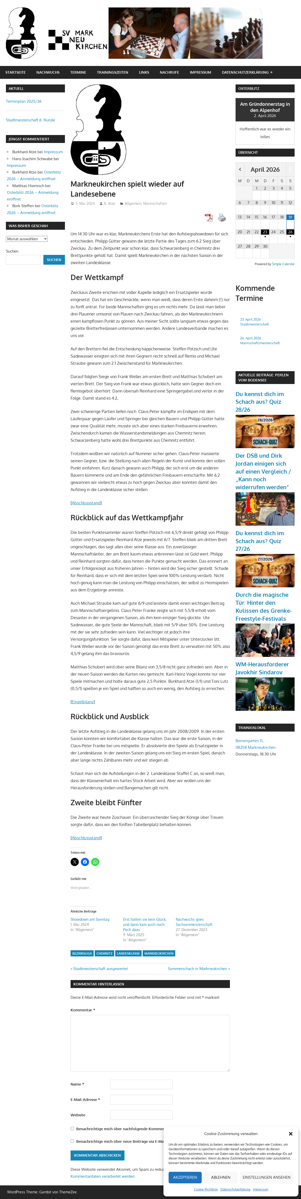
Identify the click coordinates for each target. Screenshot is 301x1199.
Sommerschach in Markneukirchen (197, 968)
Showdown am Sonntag (90, 919)
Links (144, 72)
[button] (290, 1133)
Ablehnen (220, 1177)
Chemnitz (104, 953)
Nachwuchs (48, 72)
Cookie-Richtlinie (206, 1189)
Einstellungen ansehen (266, 1177)
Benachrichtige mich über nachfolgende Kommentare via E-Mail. (133, 1128)
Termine (78, 72)
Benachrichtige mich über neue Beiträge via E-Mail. (121, 1141)
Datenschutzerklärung (235, 1189)
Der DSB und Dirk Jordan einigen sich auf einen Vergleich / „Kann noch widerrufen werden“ (263, 471)
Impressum (260, 1189)
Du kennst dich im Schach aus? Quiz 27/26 (260, 540)
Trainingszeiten (112, 72)
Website (78, 1114)
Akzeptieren (185, 1177)
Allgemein (133, 203)
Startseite (15, 72)
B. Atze (109, 203)
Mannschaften (155, 203)
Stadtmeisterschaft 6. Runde (30, 120)
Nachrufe (169, 72)
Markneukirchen (158, 953)
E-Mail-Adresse (85, 1099)
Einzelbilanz (83, 701)
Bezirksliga (82, 953)
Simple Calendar (283, 264)
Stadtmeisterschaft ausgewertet (100, 968)
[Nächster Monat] (290, 169)
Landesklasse (128, 953)
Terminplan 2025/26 (24, 101)
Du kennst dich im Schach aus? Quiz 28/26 (260, 401)
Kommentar (83, 1010)
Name (77, 1084)
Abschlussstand (86, 502)
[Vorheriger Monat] (240, 169)
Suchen (12, 251)
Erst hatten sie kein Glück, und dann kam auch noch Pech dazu (144, 924)
